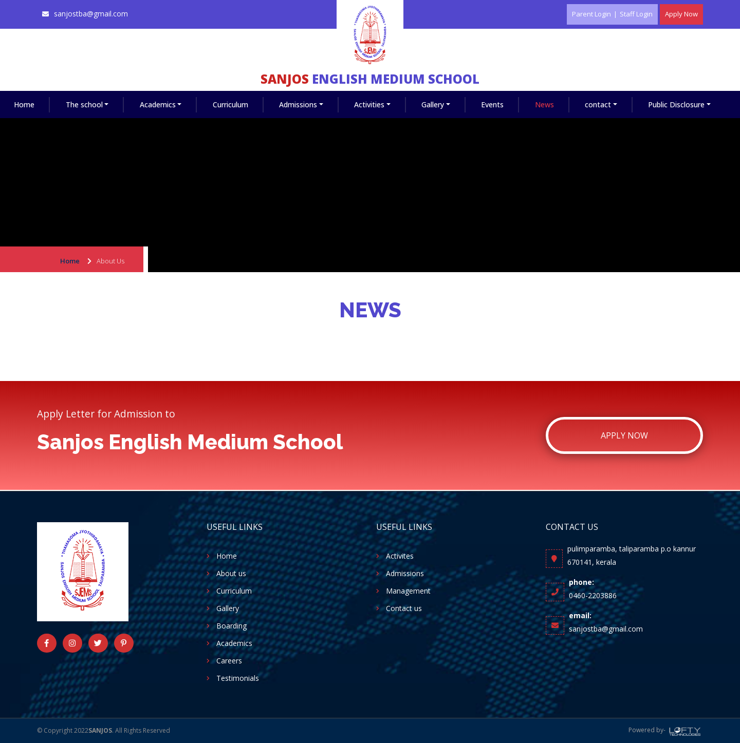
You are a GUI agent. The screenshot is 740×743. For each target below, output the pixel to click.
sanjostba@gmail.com (91, 13)
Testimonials (237, 678)
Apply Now (624, 435)
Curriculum (230, 104)
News (544, 104)
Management (408, 591)
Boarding (231, 626)
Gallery (432, 104)
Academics (158, 104)
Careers (229, 660)
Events (492, 104)
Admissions (298, 104)
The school (84, 104)
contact (598, 104)
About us (231, 573)
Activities (369, 104)
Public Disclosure (676, 104)
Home (24, 104)
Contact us (404, 608)
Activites (400, 556)
